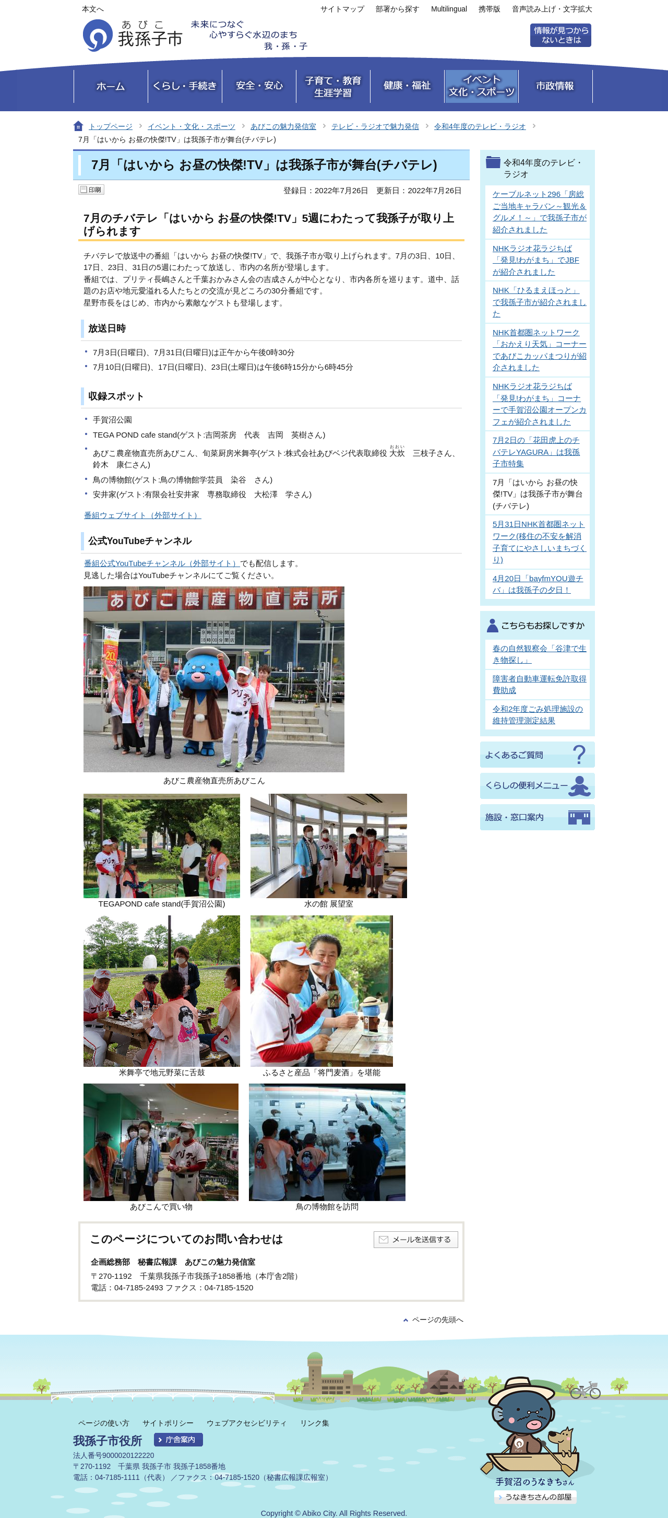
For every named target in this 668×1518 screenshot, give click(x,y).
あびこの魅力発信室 (283, 126)
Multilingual (449, 9)
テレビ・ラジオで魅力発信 (375, 126)
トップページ (111, 126)
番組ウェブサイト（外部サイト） (142, 515)
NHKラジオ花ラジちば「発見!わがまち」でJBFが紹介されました (536, 260)
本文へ (93, 9)
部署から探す (398, 9)
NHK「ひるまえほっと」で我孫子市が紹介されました (540, 302)
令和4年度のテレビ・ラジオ (480, 126)
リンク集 (314, 1423)
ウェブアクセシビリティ (247, 1423)
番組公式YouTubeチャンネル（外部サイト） (162, 563)
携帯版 (489, 9)
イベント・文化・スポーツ (191, 126)
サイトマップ (342, 9)
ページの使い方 (103, 1423)
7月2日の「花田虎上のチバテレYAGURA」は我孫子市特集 (536, 452)
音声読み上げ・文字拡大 (552, 9)
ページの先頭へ (437, 1320)
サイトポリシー (168, 1423)
